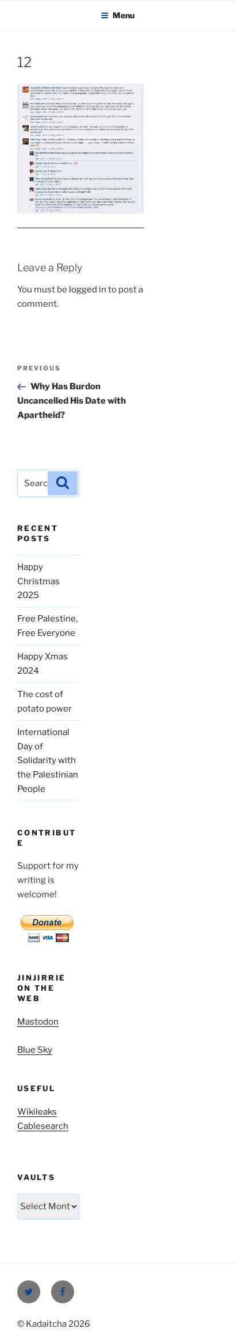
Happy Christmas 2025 (38, 581)
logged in (87, 289)
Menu (117, 15)
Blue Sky (34, 1050)
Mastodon (38, 1022)
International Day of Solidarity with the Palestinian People (47, 761)
